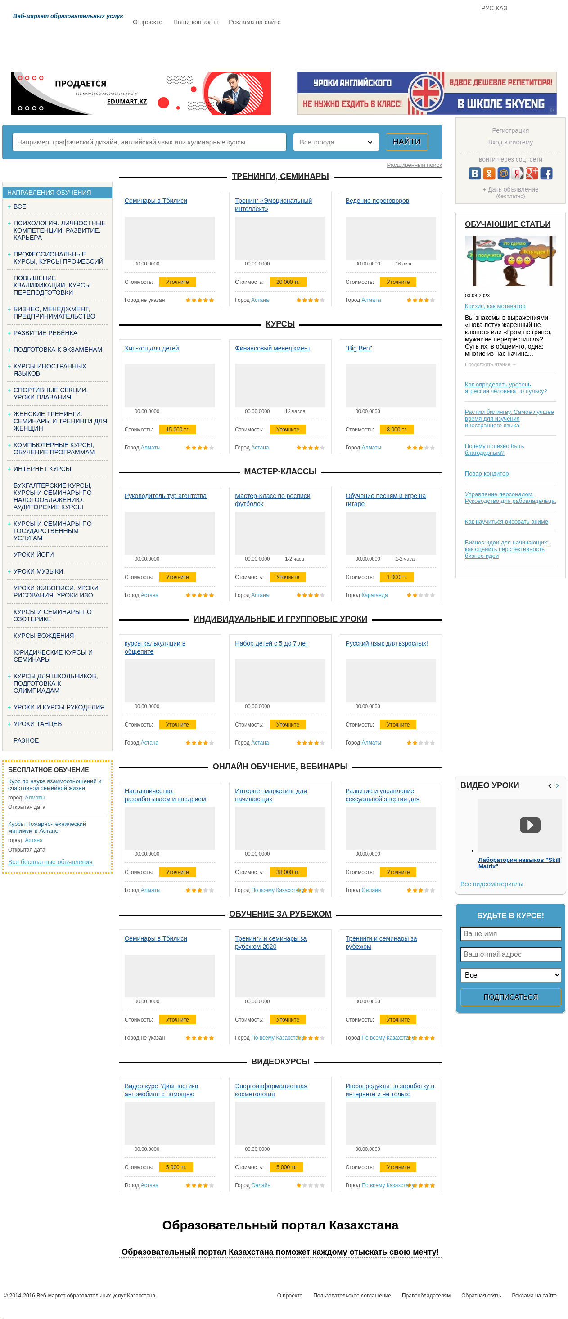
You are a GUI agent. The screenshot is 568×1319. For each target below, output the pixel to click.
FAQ (410, 48)
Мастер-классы (280, 471)
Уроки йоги (34, 554)
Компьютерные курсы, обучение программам (54, 448)
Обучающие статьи (507, 224)
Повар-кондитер (487, 473)
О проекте (147, 22)
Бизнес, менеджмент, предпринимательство (54, 312)
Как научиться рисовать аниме (506, 521)
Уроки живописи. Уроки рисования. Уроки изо (56, 591)
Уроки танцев (38, 723)
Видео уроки (489, 785)
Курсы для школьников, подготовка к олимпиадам (56, 683)
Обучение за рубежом (280, 914)
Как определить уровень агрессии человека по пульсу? (506, 388)
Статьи (324, 48)
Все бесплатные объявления (50, 862)
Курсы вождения (44, 635)
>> (558, 786)
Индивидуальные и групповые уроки (280, 619)
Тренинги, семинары (280, 176)
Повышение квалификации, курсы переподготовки (52, 285)
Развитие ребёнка (45, 332)
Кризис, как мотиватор (495, 306)
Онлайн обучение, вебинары (280, 766)
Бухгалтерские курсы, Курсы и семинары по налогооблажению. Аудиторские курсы (53, 496)
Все (20, 206)
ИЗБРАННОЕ (455, 48)
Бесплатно (273, 48)
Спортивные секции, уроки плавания (51, 393)
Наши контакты (195, 22)
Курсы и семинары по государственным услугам (53, 531)
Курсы (280, 323)
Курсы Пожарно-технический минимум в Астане (47, 827)
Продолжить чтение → (491, 364)
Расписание (164, 48)
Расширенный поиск (414, 165)
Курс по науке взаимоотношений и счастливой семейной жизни (55, 784)
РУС (487, 8)
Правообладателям (426, 1295)
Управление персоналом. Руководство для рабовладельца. (510, 497)
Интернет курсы (42, 468)
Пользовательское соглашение (352, 1295)
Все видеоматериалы (491, 884)
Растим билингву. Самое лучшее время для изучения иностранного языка (509, 418)
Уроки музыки (38, 571)
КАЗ (501, 8)
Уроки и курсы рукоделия (59, 707)
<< (551, 786)
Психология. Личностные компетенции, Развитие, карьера (60, 230)
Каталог (220, 48)
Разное (26, 740)
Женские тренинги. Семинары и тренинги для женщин (60, 421)
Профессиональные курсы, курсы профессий (59, 258)
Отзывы (370, 48)
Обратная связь (481, 1295)
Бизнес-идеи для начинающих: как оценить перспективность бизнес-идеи (507, 549)
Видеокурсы (280, 1061)
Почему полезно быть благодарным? (494, 449)
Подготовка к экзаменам (58, 349)
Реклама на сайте (255, 22)
